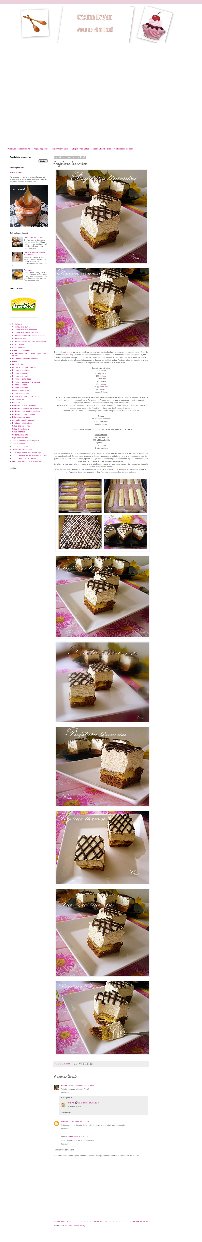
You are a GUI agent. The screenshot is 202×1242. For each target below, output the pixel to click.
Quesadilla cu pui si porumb (23, 420)
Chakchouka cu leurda (20, 327)
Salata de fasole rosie (20, 429)
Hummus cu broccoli (20, 376)
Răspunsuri (67, 1098)
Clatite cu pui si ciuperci (21, 350)
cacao (103, 384)
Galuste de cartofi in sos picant (24, 367)
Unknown (64, 1122)
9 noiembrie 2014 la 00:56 (84, 1086)
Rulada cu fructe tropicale (22, 423)
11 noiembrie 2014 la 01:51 (79, 1122)
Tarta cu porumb (18, 444)
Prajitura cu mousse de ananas (24, 414)
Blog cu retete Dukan (80, 149)
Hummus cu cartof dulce (21, 379)
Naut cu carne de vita (20, 394)
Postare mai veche (140, 1221)
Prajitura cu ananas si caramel (23, 405)
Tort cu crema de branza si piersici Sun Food (29, 455)
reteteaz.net (67, 352)
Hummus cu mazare (20, 388)
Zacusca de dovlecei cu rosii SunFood (27, 461)
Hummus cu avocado (20, 373)
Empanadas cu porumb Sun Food (25, 358)
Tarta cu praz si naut (20, 447)
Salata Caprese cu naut (21, 426)
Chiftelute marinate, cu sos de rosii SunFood (29, 342)
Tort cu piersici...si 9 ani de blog (24, 458)
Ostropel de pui (18, 400)
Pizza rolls (16, 402)
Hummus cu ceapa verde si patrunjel (26, 382)
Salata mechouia (18, 432)
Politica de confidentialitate (19, 149)
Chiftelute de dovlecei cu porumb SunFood (28, 336)
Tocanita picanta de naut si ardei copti (26, 452)
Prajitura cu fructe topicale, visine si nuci (27, 408)
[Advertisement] (27, 70)
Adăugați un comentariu (64, 1150)
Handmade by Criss (60, 149)
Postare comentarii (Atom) (75, 1226)
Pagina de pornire (41, 149)
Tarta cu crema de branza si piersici (26, 441)
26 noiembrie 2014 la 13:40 (78, 1137)
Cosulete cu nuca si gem (33, 238)
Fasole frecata (17, 364)
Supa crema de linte (20, 438)
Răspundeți (65, 1093)
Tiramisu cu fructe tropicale (22, 450)
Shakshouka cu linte (20, 435)
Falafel (14, 361)
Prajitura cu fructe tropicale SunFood (26, 411)
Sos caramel (16, 172)
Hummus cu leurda (19, 385)
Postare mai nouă (61, 1221)
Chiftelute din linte (19, 339)
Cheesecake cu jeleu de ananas (24, 330)
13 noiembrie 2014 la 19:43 (88, 1103)
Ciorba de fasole (18, 348)
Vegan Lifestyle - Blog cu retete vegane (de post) (113, 149)
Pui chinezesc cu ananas (21, 417)
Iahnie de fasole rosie (20, 391)
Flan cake (28, 270)
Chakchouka (17, 324)
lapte (104, 376)
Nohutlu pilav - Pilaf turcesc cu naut (25, 397)
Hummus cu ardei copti (21, 370)
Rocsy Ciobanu (67, 1086)
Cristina (71, 1103)
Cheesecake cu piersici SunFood (25, 333)
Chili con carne (18, 345)
